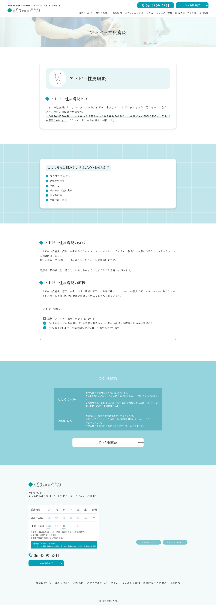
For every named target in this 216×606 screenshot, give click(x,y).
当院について (86, 13)
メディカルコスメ (134, 13)
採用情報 (203, 13)
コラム (149, 13)
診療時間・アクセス (185, 13)
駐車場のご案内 (145, 539)
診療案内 (117, 13)
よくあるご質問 (164, 13)
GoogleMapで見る (174, 539)
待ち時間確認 (192, 5)
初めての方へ (103, 13)
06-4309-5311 (158, 5)
